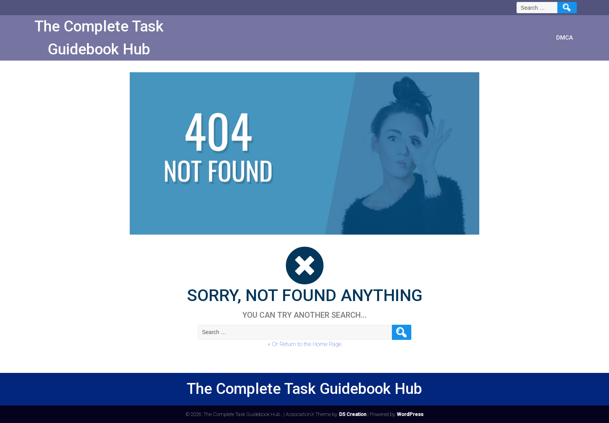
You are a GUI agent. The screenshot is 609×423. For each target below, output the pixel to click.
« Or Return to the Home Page (304, 344)
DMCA (564, 37)
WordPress (410, 414)
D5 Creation (352, 414)
